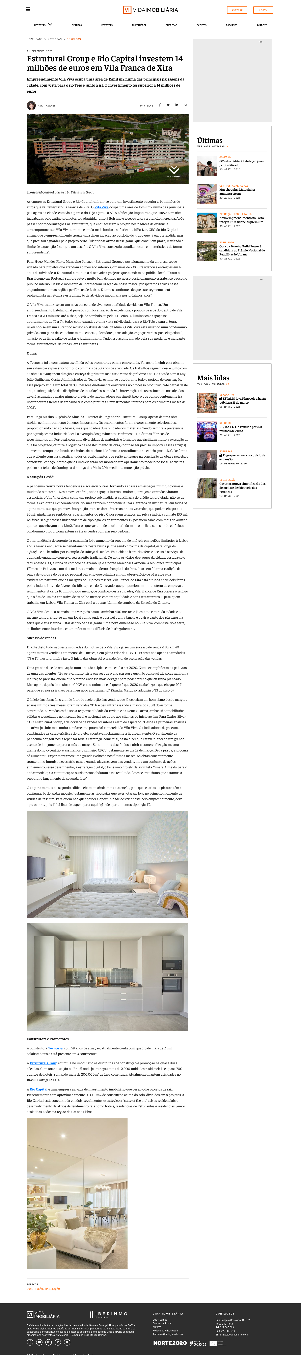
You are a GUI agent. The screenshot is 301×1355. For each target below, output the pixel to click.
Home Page (35, 39)
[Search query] (51, 10)
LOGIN (263, 10)
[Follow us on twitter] (67, 1342)
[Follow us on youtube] (39, 1342)
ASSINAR (237, 10)
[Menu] (28, 9)
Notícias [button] (43, 26)
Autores (157, 1327)
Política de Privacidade (165, 1330)
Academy (262, 25)
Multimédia (139, 25)
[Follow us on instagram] (48, 1342)
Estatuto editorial (162, 1323)
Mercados (74, 39)
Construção (35, 1289)
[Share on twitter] (168, 105)
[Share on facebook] (160, 105)
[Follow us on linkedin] (58, 1342)
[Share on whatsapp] (185, 105)
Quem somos (160, 1319)
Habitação (52, 1289)
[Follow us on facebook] (30, 1342)
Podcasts (231, 25)
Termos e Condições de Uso (168, 1334)
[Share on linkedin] (177, 105)
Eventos (202, 25)
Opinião (77, 25)
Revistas (107, 25)
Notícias (55, 39)
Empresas (171, 25)
